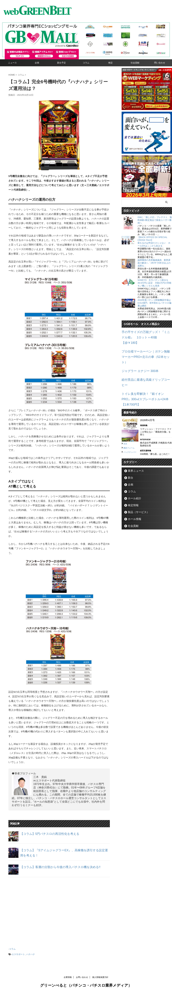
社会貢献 (135, 62)
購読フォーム (130, 419)
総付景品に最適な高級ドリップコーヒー (144, 364)
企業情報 (68, 975)
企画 (37, 62)
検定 (110, 62)
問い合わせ (159, 62)
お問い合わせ (82, 975)
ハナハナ (30, 953)
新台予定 (61, 62)
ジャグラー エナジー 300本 (137, 356)
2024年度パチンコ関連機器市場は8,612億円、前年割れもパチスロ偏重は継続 (154, 303)
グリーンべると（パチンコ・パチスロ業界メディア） (86, 983)
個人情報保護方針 (100, 975)
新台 (129, 450)
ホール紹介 (132, 471)
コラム (86, 62)
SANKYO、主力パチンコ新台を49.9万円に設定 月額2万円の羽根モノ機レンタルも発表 (154, 283)
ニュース (12, 62)
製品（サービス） (136, 484)
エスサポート (18, 953)
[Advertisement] (59, 910)
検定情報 (131, 478)
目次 (125, 415)
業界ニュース (133, 443)
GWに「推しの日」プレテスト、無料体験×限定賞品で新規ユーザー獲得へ (155, 220)
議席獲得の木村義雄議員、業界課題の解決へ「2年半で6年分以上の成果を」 (154, 263)
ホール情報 (132, 491)
